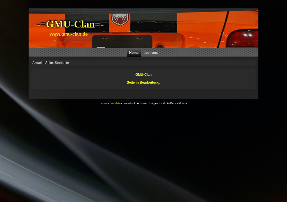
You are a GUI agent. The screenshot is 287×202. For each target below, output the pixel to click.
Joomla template (110, 103)
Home (133, 53)
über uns (151, 53)
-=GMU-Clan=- (70, 24)
